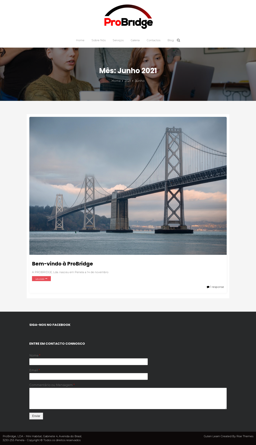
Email (34, 370)
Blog (170, 40)
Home (80, 40)
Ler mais (41, 278)
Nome (34, 355)
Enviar (36, 415)
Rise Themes (244, 436)
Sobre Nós (99, 40)
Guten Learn (212, 436)
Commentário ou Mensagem (52, 385)
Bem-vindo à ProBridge (62, 263)
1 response (215, 287)
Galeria (135, 40)
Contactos (153, 40)
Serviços (118, 40)
